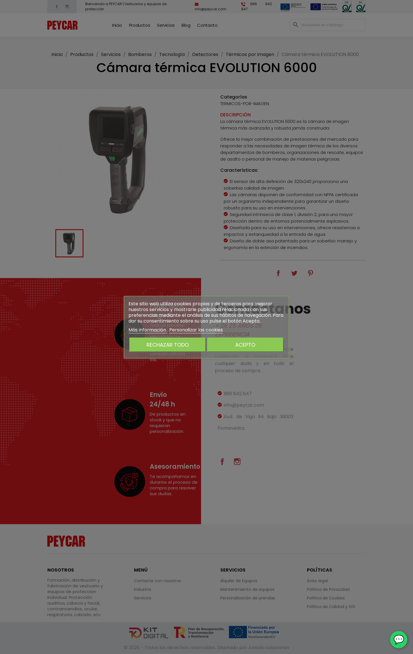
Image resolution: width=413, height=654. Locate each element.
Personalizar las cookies (196, 329)
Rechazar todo (168, 344)
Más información (147, 329)
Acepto (245, 344)
